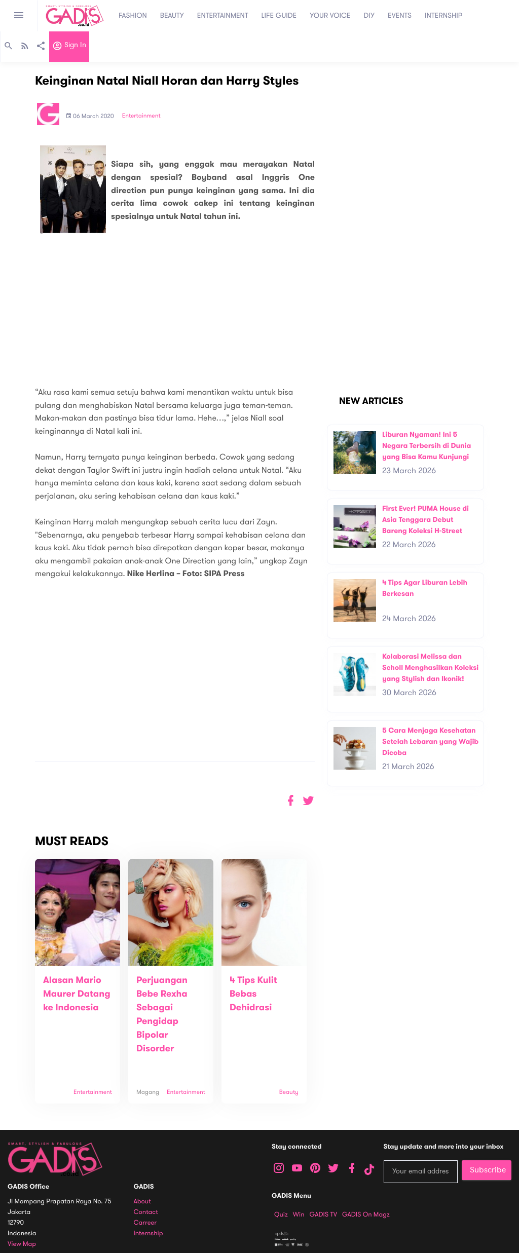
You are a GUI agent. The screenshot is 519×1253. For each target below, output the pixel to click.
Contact (146, 1212)
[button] (308, 801)
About (142, 1201)
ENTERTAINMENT (222, 15)
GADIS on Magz (366, 1214)
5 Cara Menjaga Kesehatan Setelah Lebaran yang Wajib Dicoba (430, 741)
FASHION (133, 15)
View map (22, 1244)
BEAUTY (172, 15)
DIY (369, 15)
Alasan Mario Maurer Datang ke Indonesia (76, 994)
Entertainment (141, 116)
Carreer (145, 1223)
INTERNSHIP (443, 15)
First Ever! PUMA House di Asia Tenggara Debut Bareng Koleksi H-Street (425, 519)
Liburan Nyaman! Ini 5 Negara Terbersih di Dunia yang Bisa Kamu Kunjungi (426, 445)
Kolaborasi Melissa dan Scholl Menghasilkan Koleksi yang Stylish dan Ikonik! (430, 667)
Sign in (69, 47)
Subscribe (488, 1169)
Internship (148, 1233)
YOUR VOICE (330, 15)
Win (299, 1214)
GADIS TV (323, 1214)
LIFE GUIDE (279, 15)
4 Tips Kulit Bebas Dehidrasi (253, 994)
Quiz (281, 1214)
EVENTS (400, 15)
